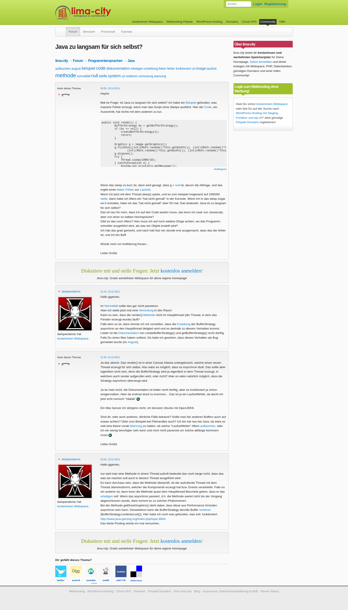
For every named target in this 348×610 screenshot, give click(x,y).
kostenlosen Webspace (72, 338)
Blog (197, 591)
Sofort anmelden (261, 61)
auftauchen (63, 68)
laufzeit (211, 68)
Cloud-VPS (249, 21)
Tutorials (126, 31)
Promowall (108, 31)
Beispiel (191, 102)
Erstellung (183, 324)
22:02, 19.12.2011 (110, 459)
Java (130, 61)
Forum (73, 31)
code (101, 68)
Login (257, 4)
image (201, 68)
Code (208, 107)
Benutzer (89, 31)
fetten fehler (167, 68)
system (114, 76)
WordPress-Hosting (209, 21)
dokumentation (118, 68)
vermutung (145, 76)
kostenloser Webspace (147, 21)
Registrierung (275, 4)
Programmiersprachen (105, 61)
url (123, 76)
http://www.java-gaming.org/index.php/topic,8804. (133, 519)
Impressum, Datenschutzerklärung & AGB (230, 591)
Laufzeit (145, 189)
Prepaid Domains (247, 122)
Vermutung (146, 310)
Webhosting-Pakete (179, 21)
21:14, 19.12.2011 (110, 291)
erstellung (151, 68)
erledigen (137, 68)
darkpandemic (71, 291)
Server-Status (270, 591)
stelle (103, 76)
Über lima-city (182, 591)
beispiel (88, 68)
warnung (160, 76)
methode (65, 75)
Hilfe (282, 21)
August (132, 342)
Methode (149, 315)
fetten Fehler (125, 189)
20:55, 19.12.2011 (110, 88)
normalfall (83, 76)
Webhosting (77, 591)
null (94, 75)
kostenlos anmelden (180, 271)
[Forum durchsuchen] (238, 4)
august (76, 68)
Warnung (136, 426)
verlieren (132, 76)
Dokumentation (128, 333)
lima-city (61, 61)
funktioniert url (185, 68)
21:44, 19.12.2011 (110, 357)
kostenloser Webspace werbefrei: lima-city (99, 13)
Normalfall (111, 306)
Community (268, 21)
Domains (232, 21)
